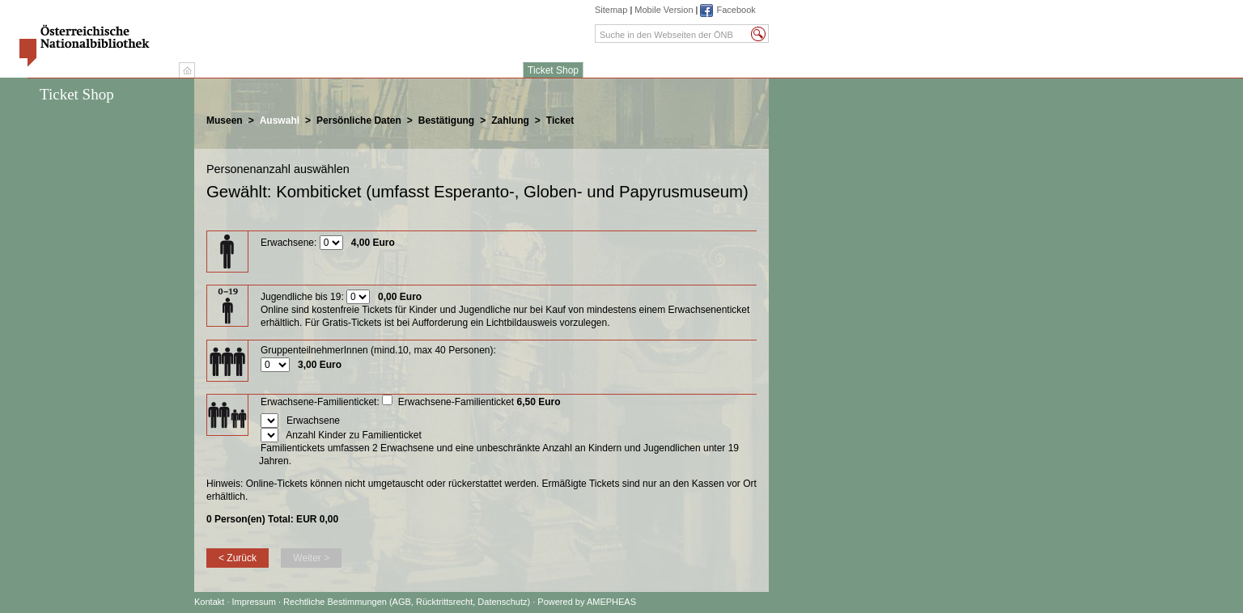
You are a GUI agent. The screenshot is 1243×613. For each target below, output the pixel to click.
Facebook (735, 10)
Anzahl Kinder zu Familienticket (353, 435)
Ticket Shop (553, 70)
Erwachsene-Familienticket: (320, 402)
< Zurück (237, 558)
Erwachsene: (288, 242)
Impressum (255, 602)
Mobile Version (663, 10)
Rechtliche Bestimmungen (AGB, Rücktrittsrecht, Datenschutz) (406, 602)
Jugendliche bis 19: (302, 296)
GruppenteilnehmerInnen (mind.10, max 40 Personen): (378, 350)
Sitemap (611, 10)
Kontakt (209, 602)
